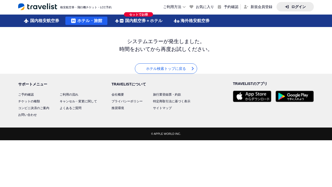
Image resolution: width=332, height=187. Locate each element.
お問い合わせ (27, 115)
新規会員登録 (261, 7)
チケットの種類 (29, 101)
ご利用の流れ (69, 94)
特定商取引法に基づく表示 (171, 101)
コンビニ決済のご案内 (33, 108)
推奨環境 (118, 108)
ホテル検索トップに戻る (170, 68)
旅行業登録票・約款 (167, 94)
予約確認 (231, 7)
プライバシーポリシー (127, 101)
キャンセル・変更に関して (78, 101)
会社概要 (118, 94)
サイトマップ (162, 108)
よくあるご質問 (70, 108)
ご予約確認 (26, 94)
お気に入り (205, 7)
